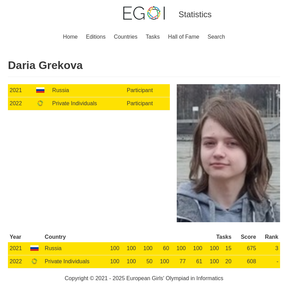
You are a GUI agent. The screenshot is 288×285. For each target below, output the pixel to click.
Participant (140, 90)
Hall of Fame (183, 37)
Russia (60, 90)
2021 (16, 90)
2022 (16, 103)
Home (70, 37)
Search (216, 37)
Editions (95, 37)
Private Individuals (74, 103)
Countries (125, 37)
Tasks (153, 37)
